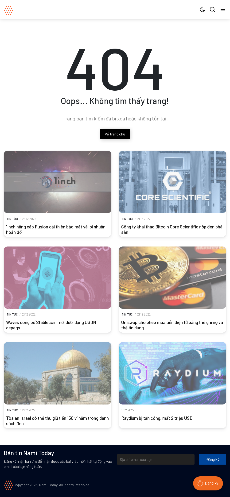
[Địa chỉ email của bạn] (156, 459)
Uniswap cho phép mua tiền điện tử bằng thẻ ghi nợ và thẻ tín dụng (172, 325)
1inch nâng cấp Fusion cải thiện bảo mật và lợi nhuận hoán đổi (55, 229)
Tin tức (12, 219)
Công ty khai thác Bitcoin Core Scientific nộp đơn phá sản (171, 229)
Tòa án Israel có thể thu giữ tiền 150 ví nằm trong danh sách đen (57, 420)
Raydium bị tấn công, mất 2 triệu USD (156, 418)
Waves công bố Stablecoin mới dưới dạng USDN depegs (51, 325)
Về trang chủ (115, 134)
